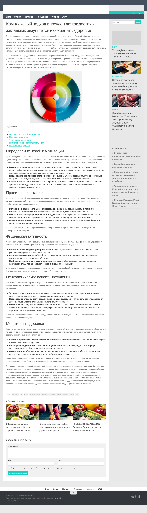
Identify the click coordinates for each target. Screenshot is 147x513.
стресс (72, 402)
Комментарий (13, 454)
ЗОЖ (64, 16)
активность (15, 402)
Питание (28, 16)
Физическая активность (20, 148)
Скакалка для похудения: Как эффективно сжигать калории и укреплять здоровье (54, 435)
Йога (8, 16)
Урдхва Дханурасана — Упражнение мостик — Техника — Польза (124, 61)
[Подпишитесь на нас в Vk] (133, 22)
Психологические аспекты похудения (26, 151)
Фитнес (55, 16)
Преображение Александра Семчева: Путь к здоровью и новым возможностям (87, 435)
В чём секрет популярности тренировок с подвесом (126, 164)
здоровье (44, 402)
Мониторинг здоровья (19, 154)
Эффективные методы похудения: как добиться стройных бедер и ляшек (18, 435)
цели (77, 402)
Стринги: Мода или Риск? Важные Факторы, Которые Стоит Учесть (126, 211)
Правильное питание (19, 145)
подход (59, 402)
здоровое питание (35, 402)
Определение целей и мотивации (24, 142)
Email (60, 468)
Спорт (17, 16)
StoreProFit (16, 7)
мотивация (52, 402)
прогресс (65, 402)
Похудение (42, 16)
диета (26, 402)
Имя (9, 468)
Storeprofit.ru (58, 506)
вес (21, 402)
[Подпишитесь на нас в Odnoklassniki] (136, 22)
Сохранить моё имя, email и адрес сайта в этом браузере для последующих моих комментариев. (44, 476)
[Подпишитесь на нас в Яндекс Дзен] (139, 22)
